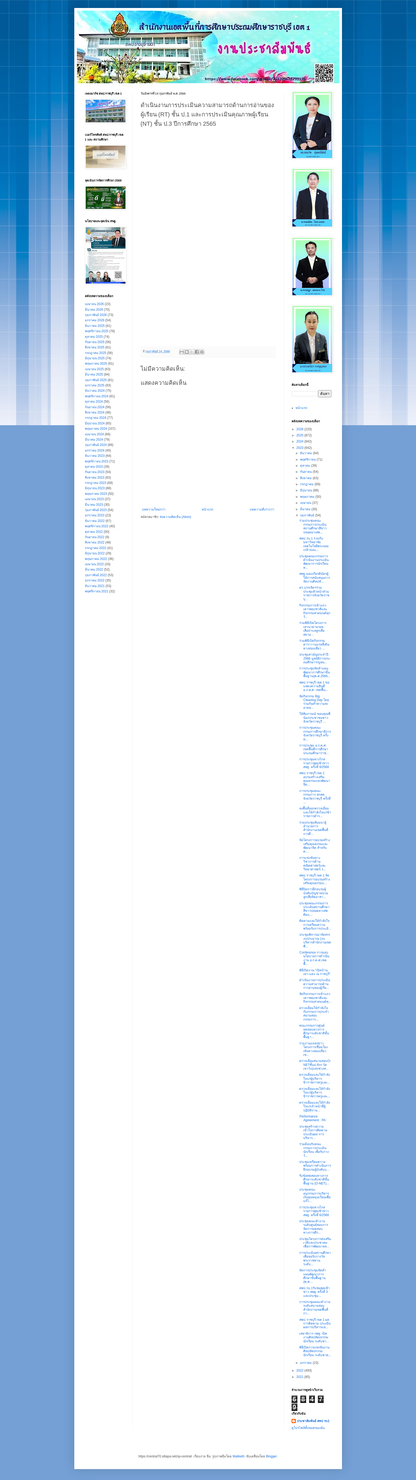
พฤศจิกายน (308, 459)
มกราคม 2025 (95, 385)
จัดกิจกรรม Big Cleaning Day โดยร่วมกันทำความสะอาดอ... (314, 702)
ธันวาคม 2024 (95, 391)
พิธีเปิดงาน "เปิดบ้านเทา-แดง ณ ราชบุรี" (314, 972)
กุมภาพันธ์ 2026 (96, 315)
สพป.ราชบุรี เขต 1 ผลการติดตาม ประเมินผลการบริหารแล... (314, 1323)
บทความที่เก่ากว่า (262, 509)
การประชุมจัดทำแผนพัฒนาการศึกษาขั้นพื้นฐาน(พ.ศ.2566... (314, 672)
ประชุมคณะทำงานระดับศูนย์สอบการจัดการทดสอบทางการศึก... (313, 1226)
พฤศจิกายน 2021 (97, 591)
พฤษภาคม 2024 (96, 429)
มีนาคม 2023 (94, 505)
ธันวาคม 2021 (95, 586)
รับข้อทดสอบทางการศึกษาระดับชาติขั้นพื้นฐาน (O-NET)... (314, 1179)
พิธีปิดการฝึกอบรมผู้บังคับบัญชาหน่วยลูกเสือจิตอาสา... (313, 893)
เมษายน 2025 (94, 369)
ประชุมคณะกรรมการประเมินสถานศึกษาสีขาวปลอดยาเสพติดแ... (314, 909)
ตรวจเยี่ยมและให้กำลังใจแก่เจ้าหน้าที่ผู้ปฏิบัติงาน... (314, 1106)
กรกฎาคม (307, 484)
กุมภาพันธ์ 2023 (96, 510)
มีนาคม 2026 (94, 309)
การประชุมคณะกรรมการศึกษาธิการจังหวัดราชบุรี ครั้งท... (315, 733)
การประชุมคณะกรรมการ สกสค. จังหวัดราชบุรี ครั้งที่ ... (314, 796)
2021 (300, 1377)
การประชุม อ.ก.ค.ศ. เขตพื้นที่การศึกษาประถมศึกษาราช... (314, 749)
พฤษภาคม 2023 (96, 494)
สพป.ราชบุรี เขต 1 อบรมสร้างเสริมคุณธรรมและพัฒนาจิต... (314, 778)
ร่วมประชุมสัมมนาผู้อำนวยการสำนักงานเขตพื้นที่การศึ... (313, 828)
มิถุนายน (306, 490)
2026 (300, 429)
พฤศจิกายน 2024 (97, 396)
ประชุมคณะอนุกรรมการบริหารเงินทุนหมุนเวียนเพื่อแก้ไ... (315, 1195)
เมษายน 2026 (94, 304)
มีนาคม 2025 (94, 374)
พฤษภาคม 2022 (96, 559)
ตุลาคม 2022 (94, 532)
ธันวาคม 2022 (95, 521)
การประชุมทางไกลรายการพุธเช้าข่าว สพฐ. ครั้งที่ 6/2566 (314, 1211)
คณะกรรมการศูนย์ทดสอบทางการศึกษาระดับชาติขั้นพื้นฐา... (314, 1031)
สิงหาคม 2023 (95, 477)
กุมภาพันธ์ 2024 (96, 445)
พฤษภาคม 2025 (96, 363)
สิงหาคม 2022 (95, 542)
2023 (300, 448)
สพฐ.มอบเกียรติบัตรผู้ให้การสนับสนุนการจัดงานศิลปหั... (314, 577)
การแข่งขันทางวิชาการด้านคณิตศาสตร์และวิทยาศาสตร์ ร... (312, 863)
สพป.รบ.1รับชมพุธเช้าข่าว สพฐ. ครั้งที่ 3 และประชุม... (314, 1292)
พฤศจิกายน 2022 (97, 526)
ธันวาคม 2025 (95, 326)
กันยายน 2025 (95, 342)
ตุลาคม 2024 (94, 401)
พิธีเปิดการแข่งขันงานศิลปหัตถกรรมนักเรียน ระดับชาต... (315, 1351)
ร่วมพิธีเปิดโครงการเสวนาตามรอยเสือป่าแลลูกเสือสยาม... (312, 628)
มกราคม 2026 (95, 320)
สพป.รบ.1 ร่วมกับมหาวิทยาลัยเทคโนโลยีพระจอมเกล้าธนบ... (314, 544)
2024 (300, 441)
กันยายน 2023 (95, 472)
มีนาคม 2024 (94, 439)
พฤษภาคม (307, 497)
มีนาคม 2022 (94, 569)
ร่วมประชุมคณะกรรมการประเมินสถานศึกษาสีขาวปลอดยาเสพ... (313, 526)
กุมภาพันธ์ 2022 (96, 575)
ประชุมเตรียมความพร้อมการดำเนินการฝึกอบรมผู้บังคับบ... (315, 1165)
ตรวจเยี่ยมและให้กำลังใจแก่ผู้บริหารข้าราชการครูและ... (314, 1078)
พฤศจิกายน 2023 (97, 461)
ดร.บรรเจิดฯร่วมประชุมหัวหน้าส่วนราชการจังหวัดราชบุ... (314, 593)
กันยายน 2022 (95, 537)
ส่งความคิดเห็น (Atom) (175, 517)
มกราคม (306, 1363)
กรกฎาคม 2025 (95, 353)
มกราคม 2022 (95, 580)
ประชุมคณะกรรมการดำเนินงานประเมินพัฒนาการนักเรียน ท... (314, 562)
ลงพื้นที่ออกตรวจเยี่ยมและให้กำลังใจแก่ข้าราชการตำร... (315, 812)
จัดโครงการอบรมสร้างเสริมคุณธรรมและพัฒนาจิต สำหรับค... (314, 845)
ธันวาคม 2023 (95, 456)
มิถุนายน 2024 (95, 423)
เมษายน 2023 (94, 499)
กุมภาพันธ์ (307, 515)
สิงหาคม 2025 (95, 347)
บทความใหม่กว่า (154, 509)
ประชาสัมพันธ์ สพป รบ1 (313, 1421)
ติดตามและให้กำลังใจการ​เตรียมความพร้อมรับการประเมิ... (315, 924)
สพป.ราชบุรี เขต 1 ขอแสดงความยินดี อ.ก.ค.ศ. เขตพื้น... (314, 686)
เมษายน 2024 (94, 434)
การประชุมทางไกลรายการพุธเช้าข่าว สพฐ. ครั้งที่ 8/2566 (314, 763)
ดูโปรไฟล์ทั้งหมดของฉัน (308, 1428)
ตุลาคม (305, 465)
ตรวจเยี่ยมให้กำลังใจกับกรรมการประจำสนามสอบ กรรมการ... (314, 1013)
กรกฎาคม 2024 (95, 418)
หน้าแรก (207, 509)
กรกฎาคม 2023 (95, 483)
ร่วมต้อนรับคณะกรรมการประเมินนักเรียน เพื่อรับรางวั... (313, 1149)
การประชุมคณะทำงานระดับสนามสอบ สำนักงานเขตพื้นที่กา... (314, 1307)
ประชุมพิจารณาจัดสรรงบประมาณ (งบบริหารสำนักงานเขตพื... (315, 940)
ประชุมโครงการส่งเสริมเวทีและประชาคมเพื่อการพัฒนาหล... (315, 1243)
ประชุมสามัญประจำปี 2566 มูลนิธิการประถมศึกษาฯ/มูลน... (314, 658)
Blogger (271, 1456)
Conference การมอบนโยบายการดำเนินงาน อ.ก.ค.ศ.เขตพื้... (314, 958)
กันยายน (306, 472)
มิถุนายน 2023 (95, 488)
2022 (300, 1370)
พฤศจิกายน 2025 (97, 331)
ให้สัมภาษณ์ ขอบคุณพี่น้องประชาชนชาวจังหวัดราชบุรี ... (314, 717)
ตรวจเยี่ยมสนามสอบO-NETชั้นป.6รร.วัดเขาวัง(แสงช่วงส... (315, 1064)
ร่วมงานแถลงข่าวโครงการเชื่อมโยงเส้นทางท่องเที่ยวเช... (313, 1049)
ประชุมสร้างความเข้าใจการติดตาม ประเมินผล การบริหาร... (313, 1132)
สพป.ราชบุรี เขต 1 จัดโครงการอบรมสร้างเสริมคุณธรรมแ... (314, 879)
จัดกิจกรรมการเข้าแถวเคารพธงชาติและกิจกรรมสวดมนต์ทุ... (315, 997)
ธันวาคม (306, 453)
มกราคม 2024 (95, 450)
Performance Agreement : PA (312, 1118)
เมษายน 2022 (94, 564)
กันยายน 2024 (95, 407)
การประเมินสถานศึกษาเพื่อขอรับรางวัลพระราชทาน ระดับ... (315, 1258)
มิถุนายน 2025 (95, 358)
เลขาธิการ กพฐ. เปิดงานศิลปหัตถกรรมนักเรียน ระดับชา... (314, 1337)
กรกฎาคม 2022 (95, 548)
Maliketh (239, 1456)
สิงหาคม (306, 478)
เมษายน (306, 503)
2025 (300, 435)
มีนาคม (305, 509)
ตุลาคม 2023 (94, 467)
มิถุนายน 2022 (95, 553)
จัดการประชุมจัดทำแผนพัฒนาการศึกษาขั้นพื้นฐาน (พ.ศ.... (312, 1276)
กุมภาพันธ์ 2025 (96, 380)
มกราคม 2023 (95, 515)
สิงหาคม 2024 (95, 412)
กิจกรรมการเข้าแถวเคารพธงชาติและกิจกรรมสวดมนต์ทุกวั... (314, 611)
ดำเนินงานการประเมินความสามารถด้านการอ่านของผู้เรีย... (314, 984)
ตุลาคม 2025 (94, 337)
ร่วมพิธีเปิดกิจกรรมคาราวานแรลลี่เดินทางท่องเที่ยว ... (314, 644)
